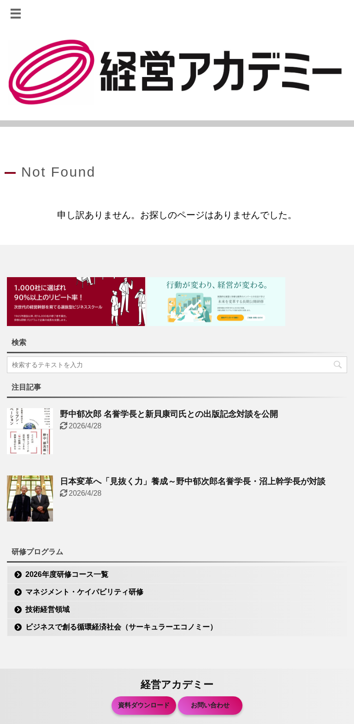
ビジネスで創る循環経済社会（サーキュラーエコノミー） (121, 627)
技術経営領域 (47, 609)
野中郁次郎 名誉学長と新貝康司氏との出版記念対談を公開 (169, 414)
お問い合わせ (210, 705)
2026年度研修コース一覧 (66, 574)
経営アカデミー (177, 684)
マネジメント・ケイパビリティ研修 (84, 592)
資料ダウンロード (144, 705)
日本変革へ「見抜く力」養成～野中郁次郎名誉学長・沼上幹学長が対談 (192, 481)
